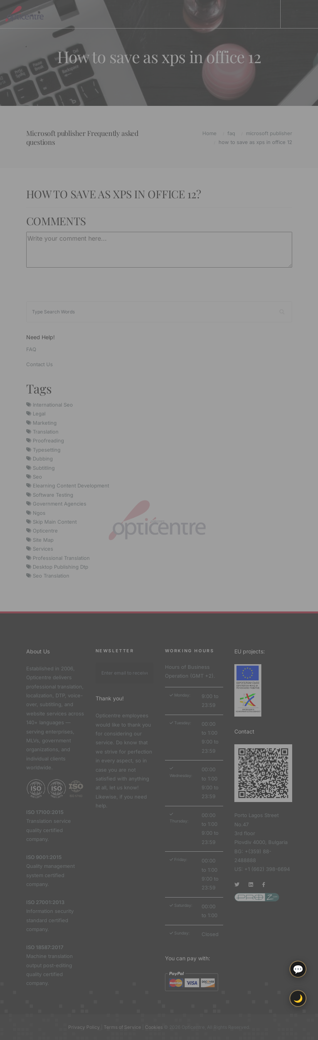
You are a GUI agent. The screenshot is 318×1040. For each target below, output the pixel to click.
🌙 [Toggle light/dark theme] (298, 998)
